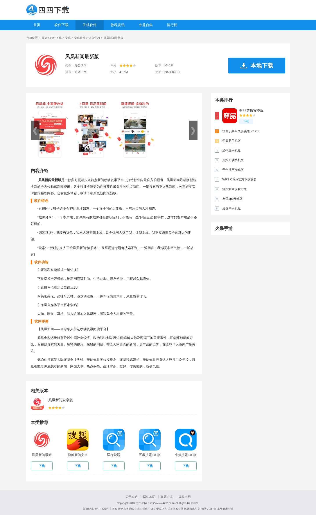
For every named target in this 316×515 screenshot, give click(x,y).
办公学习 (94, 37)
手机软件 (90, 25)
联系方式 (167, 496)
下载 (246, 121)
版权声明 (184, 496)
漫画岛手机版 (231, 208)
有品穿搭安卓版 (251, 110)
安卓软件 (79, 37)
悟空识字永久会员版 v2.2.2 (240, 131)
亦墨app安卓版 (232, 198)
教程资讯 (118, 25)
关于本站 (131, 496)
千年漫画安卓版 (233, 169)
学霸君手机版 (231, 141)
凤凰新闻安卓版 (60, 400)
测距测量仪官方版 (234, 189)
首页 (36, 25)
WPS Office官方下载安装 (239, 179)
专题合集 (146, 25)
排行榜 (172, 25)
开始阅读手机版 (233, 160)
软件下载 (61, 25)
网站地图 (149, 496)
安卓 (68, 37)
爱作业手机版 (231, 150)
